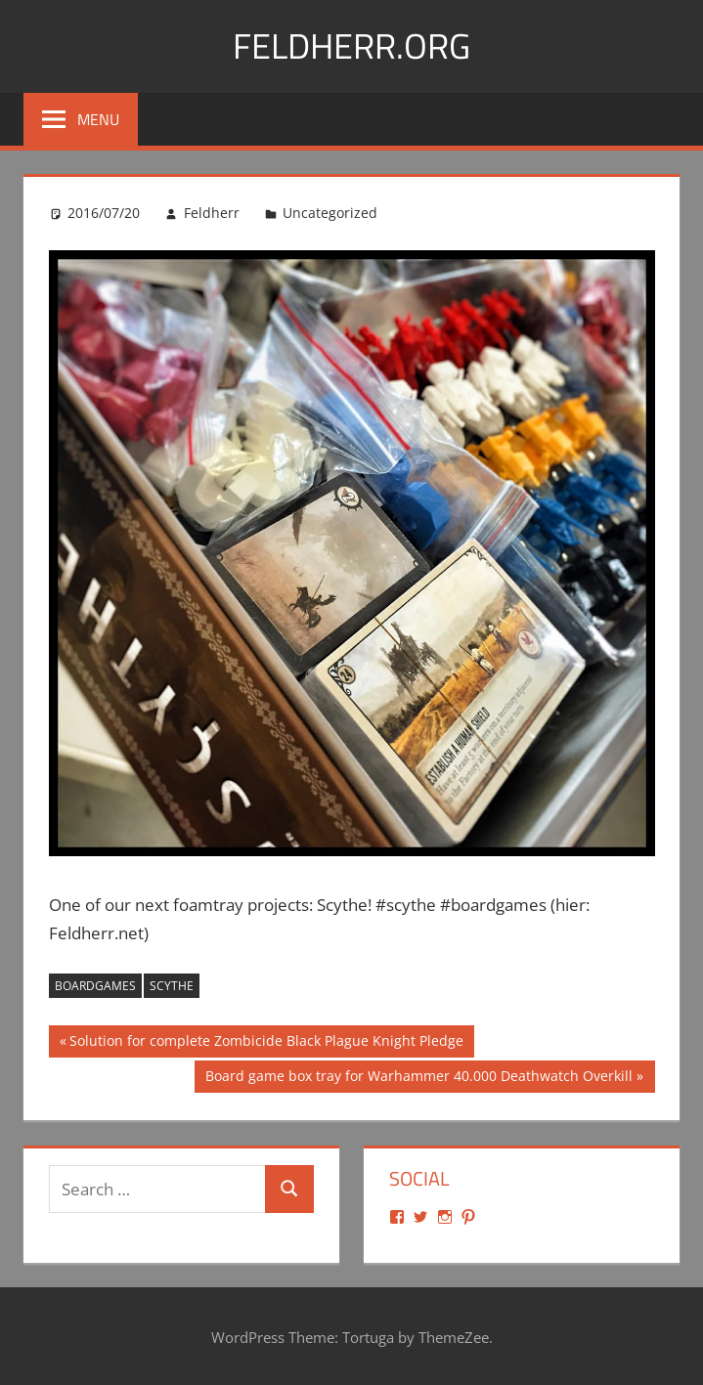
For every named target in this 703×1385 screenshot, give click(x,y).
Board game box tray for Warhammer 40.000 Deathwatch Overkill (418, 1078)
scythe (172, 985)
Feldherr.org (351, 45)
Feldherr (212, 212)
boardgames (95, 985)
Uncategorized (330, 212)
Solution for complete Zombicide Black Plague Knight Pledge (265, 1043)
